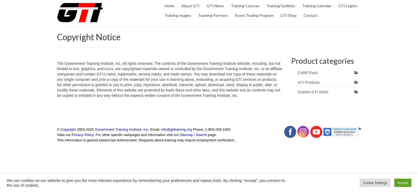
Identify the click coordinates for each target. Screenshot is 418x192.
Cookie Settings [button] (375, 183)
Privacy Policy (83, 135)
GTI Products (309, 82)
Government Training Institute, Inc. (122, 129)
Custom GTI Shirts (313, 92)
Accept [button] (402, 183)
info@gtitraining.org (176, 129)
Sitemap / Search (193, 135)
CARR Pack (308, 73)
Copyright (68, 129)
